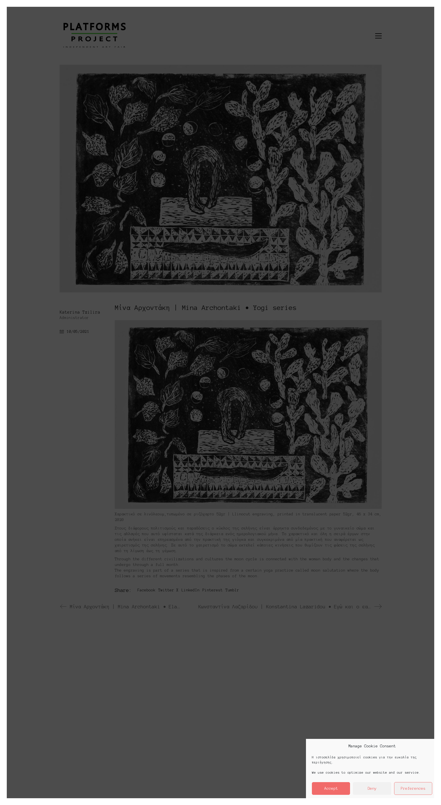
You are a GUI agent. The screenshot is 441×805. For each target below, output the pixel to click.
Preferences (413, 788)
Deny (372, 788)
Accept (331, 788)
